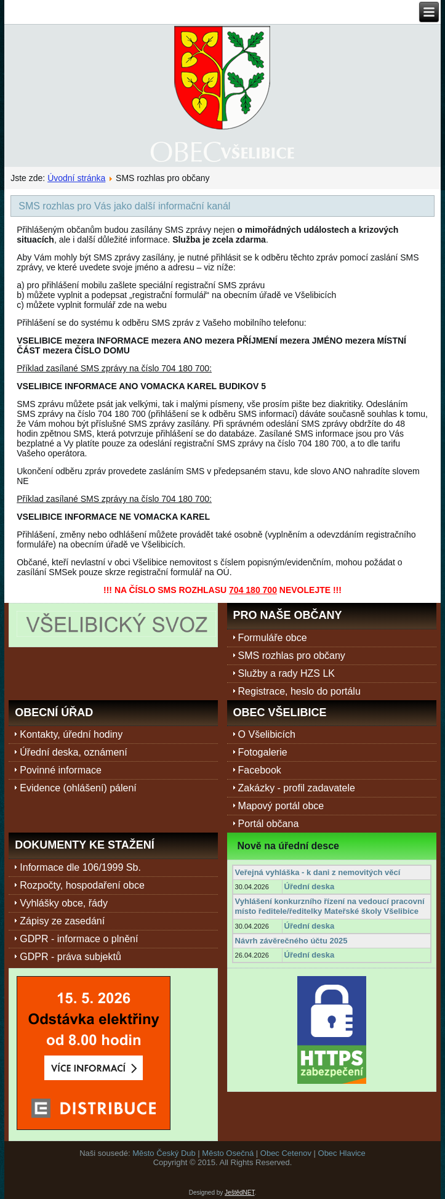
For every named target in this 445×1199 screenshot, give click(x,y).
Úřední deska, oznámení (73, 752)
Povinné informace (61, 770)
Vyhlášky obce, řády (64, 903)
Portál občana (268, 823)
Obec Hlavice (342, 1153)
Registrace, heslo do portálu (299, 691)
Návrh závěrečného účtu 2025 (291, 940)
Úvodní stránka (76, 178)
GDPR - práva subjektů (70, 956)
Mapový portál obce (281, 806)
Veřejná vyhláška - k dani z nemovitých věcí (318, 872)
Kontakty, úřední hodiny (71, 734)
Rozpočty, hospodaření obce (82, 885)
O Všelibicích (266, 734)
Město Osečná (228, 1153)
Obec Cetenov (285, 1153)
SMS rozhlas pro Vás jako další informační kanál (124, 206)
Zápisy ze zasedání (62, 921)
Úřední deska (309, 886)
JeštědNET (239, 1192)
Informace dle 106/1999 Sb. (80, 867)
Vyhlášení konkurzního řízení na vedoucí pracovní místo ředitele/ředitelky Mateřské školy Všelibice (330, 906)
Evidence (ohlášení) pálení (78, 788)
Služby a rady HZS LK (286, 673)
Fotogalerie (262, 752)
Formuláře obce (272, 637)
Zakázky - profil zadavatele (296, 788)
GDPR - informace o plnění (79, 939)
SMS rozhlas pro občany (291, 655)
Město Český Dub (164, 1153)
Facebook (259, 770)
